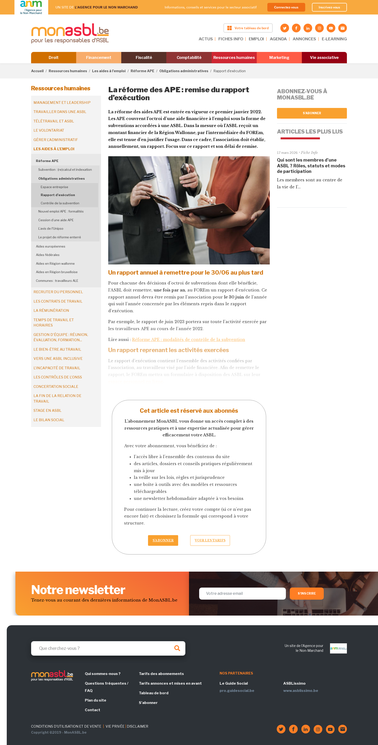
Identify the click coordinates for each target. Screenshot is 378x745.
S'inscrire (307, 593)
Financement (98, 57)
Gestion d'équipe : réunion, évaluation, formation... (61, 337)
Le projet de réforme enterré (59, 237)
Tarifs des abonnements (161, 674)
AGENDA (278, 38)
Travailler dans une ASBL (60, 112)
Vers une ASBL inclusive (58, 358)
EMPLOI (256, 38)
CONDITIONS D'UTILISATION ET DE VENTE (66, 726)
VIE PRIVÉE (115, 726)
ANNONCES (304, 38)
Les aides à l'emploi (109, 71)
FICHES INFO (230, 38)
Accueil (37, 71)
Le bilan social (49, 420)
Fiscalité (144, 57)
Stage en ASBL (47, 410)
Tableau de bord (154, 693)
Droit (54, 57)
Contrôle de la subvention (60, 203)
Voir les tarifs (210, 540)
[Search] (108, 648)
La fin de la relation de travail (57, 399)
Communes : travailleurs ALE (57, 281)
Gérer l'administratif (56, 140)
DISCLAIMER (137, 726)
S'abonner (312, 113)
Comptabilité (189, 57)
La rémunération (51, 310)
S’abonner (163, 540)
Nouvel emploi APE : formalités (61, 211)
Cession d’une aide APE (56, 220)
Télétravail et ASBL (54, 121)
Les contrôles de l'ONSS (58, 377)
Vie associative (324, 57)
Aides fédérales (48, 255)
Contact (92, 710)
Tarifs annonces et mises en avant (170, 683)
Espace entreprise (54, 187)
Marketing (279, 57)
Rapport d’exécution (58, 195)
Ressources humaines (234, 57)
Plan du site (95, 700)
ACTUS (206, 38)
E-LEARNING (334, 38)
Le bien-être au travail (57, 349)
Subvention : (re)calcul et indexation (65, 169)
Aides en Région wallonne (55, 263)
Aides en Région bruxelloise (57, 272)
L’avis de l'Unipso (50, 228)
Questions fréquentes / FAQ (106, 687)
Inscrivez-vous (329, 7)
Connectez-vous (286, 7)
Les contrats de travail (58, 301)
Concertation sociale (56, 386)
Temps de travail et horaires (54, 323)
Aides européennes (50, 246)
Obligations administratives (183, 71)
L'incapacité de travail (57, 368)
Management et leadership (62, 102)
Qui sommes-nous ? (103, 674)
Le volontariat (49, 130)
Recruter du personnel (58, 292)
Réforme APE (142, 71)
